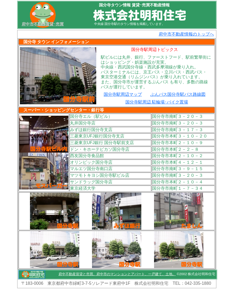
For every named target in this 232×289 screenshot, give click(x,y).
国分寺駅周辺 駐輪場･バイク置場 (156, 102)
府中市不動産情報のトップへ (186, 34)
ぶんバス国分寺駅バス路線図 (177, 94)
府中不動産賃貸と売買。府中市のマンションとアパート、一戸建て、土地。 (117, 274)
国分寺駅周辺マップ (123, 94)
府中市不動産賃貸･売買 (43, 24)
